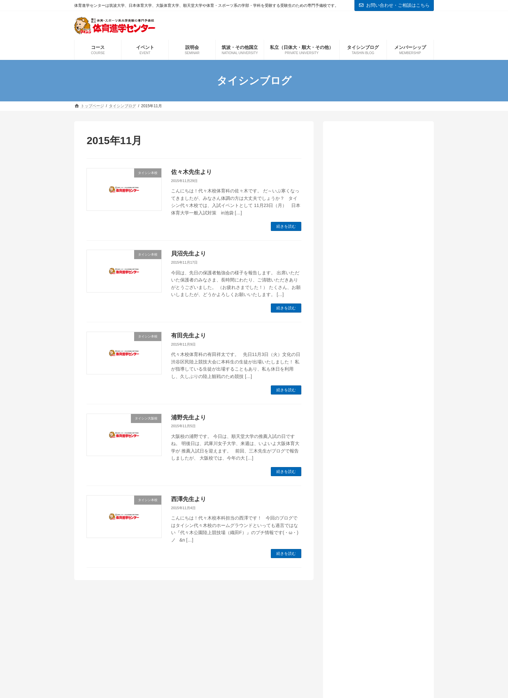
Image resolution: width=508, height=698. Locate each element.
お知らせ (351, 406)
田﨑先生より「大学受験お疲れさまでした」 (377, 335)
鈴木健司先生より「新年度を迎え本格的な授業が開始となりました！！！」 (377, 204)
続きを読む (286, 226)
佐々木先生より (191, 172)
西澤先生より (188, 499)
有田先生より (188, 335)
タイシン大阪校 (359, 417)
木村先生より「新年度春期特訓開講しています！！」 (377, 302)
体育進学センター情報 (367, 450)
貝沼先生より (188, 253)
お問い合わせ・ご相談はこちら (394, 5)
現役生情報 (354, 505)
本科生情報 (354, 494)
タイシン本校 (356, 428)
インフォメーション (364, 395)
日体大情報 (354, 483)
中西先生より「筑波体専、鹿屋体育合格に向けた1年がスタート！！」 (377, 269)
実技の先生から (359, 472)
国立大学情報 (356, 461)
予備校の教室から (362, 439)
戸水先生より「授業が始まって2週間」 (373, 171)
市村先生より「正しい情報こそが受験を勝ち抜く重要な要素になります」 (377, 237)
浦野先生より (188, 417)
